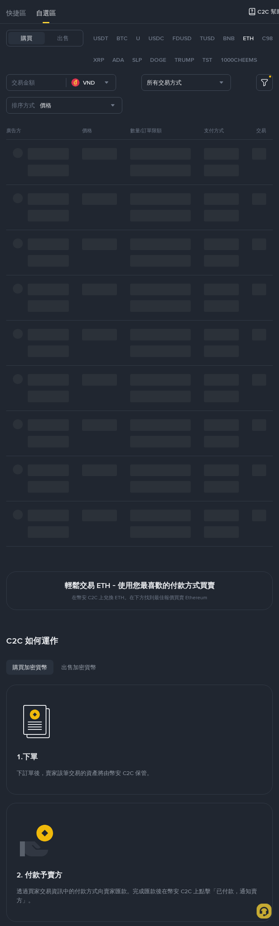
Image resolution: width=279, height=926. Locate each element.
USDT (100, 38)
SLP (137, 59)
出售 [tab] (63, 38)
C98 (267, 38)
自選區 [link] (46, 13)
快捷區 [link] (16, 13)
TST (207, 59)
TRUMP (184, 59)
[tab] (16, 13)
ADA (118, 59)
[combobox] (91, 82)
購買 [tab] (26, 38)
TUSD (207, 38)
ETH (248, 38)
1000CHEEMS (239, 59)
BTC (122, 38)
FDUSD (182, 38)
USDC (156, 38)
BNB (229, 38)
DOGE (158, 59)
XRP (98, 59)
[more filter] (264, 82)
